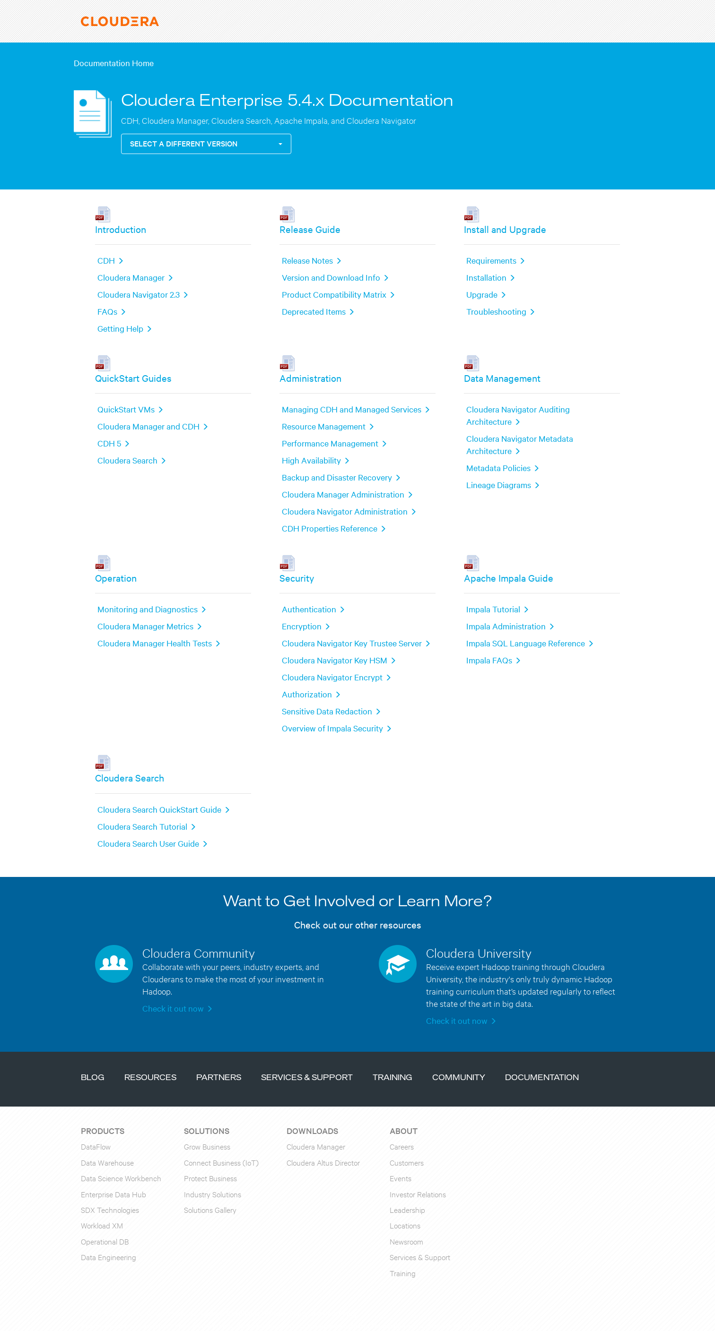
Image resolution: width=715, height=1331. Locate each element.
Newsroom (406, 1241)
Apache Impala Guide (508, 577)
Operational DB (105, 1241)
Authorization (307, 693)
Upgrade (481, 294)
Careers (402, 1146)
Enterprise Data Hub (113, 1194)
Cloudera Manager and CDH (148, 426)
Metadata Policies (498, 467)
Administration (310, 377)
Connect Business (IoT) (221, 1162)
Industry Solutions (212, 1194)
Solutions (206, 1130)
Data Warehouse (107, 1162)
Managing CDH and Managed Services (351, 409)
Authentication (309, 608)
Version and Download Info (331, 277)
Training (392, 1078)
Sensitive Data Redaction (327, 710)
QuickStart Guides (133, 377)
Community (458, 1078)
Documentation (542, 1078)
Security (296, 577)
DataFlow (96, 1146)
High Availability (311, 460)
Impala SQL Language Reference (525, 642)
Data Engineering (108, 1257)
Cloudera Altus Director (323, 1162)
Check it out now (173, 1008)
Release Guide (309, 229)
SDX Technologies (110, 1209)
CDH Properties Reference (329, 528)
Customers (407, 1162)
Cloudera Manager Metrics (145, 625)
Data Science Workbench (121, 1178)
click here (520, 1325)
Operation (116, 577)
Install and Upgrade (505, 229)
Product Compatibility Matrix (334, 294)
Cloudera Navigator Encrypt (332, 676)
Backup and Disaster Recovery (337, 477)
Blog (93, 1078)
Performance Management (330, 443)
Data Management (502, 377)
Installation (486, 277)
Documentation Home (114, 62)
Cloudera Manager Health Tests (154, 642)
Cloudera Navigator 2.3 (138, 294)
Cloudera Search (127, 460)
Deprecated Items (314, 311)
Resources (150, 1078)
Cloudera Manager (131, 277)
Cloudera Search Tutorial (142, 826)
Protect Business (210, 1178)
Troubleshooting (496, 311)
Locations (405, 1225)
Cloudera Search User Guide (148, 843)
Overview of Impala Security (332, 727)
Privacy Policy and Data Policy (311, 1313)
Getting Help (120, 328)
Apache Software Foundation (362, 1325)
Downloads (312, 1130)
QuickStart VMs (126, 409)
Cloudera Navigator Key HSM (334, 659)
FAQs (107, 311)
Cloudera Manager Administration (343, 494)
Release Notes (307, 260)
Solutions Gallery (210, 1209)
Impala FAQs (489, 659)
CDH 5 (109, 443)
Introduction (120, 229)
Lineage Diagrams (498, 484)
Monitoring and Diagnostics (147, 608)
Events (400, 1178)
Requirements (491, 260)
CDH (106, 260)
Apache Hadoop (104, 1325)
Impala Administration (506, 625)
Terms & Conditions (230, 1313)
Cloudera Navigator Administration (345, 511)
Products (102, 1130)
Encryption (302, 625)
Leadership (407, 1209)
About (404, 1130)
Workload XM (102, 1225)
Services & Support (307, 1078)
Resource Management (324, 426)
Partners (218, 1078)
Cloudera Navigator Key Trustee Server (352, 642)
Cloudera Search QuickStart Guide (159, 809)
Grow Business (207, 1146)
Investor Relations (418, 1194)
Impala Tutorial (493, 608)
